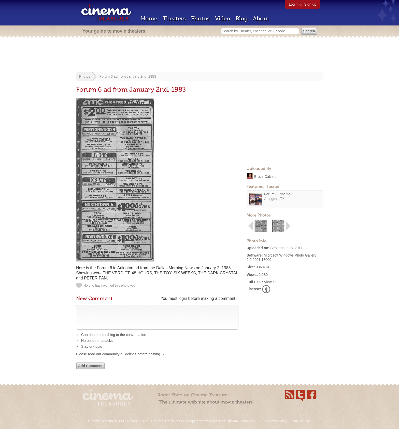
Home (149, 18)
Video (222, 18)
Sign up (310, 4)
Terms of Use (299, 421)
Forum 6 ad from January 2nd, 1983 (127, 76)
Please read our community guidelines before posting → (120, 359)
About (261, 18)
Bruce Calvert (265, 176)
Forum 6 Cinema (277, 194)
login (182, 298)
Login (293, 4)
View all (270, 282)
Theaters (174, 18)
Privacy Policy (276, 421)
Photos (200, 18)
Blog (242, 18)
